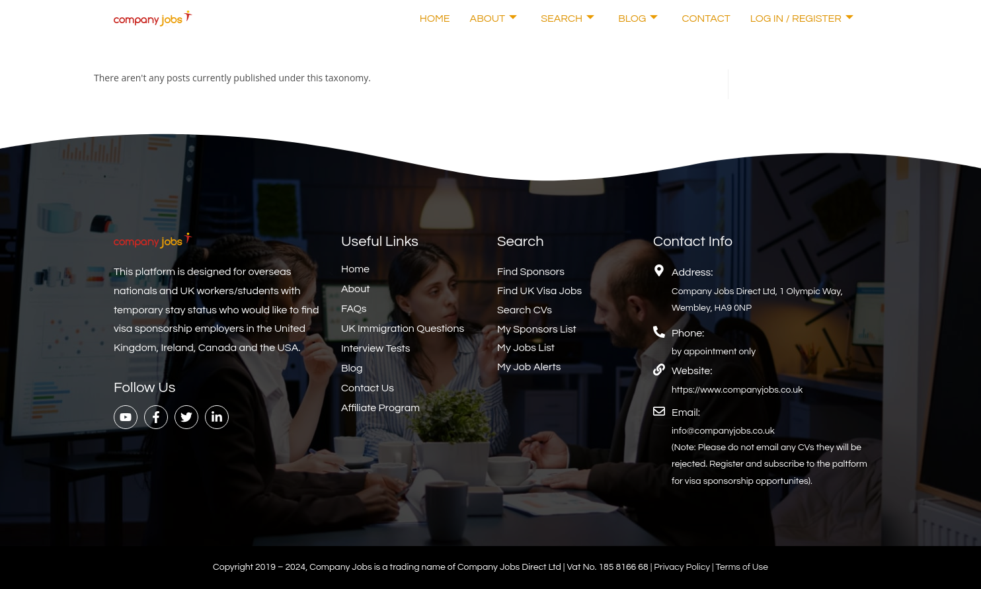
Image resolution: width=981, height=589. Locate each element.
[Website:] (659, 369)
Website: (692, 371)
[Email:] (659, 411)
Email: (686, 412)
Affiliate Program (380, 408)
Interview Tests (376, 348)
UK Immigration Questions (402, 328)
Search (567, 18)
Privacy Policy (682, 567)
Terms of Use (742, 567)
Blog (638, 18)
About (494, 18)
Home (435, 18)
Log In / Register (801, 18)
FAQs (354, 308)
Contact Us (367, 388)
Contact (706, 18)
